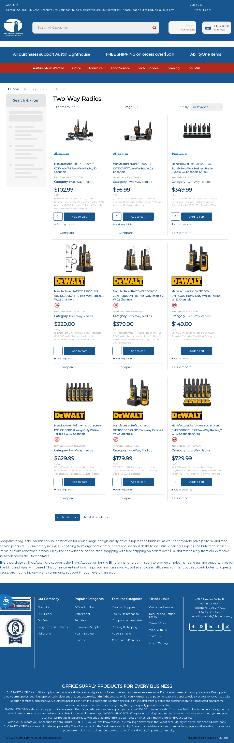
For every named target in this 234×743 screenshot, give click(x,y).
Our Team (44, 620)
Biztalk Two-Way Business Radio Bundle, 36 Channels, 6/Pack (192, 170)
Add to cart (79, 216)
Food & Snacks (121, 633)
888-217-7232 (217, 607)
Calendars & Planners (126, 640)
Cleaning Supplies (123, 607)
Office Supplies (84, 607)
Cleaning (172, 68)
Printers (80, 640)
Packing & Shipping (124, 627)
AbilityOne (44, 633)
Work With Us (157, 629)
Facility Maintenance (125, 613)
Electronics (58, 89)
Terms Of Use (157, 623)
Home (13, 89)
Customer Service (161, 607)
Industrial (194, 68)
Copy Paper (82, 613)
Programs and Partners (53, 627)
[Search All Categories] (95, 28)
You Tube (155, 636)
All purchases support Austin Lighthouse (51, 54)
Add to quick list (64, 224)
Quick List (192, 4)
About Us (12, 5)
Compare (63, 233)
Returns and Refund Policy (162, 615)
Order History (199, 9)
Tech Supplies (148, 68)
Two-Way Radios (81, 182)
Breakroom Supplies (88, 627)
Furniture (96, 68)
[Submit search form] (154, 28)
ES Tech (223, 737)
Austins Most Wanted (48, 68)
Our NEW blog (158, 643)
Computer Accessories (127, 620)
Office (76, 68)
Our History (45, 613)
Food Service (120, 68)
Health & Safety (84, 633)
